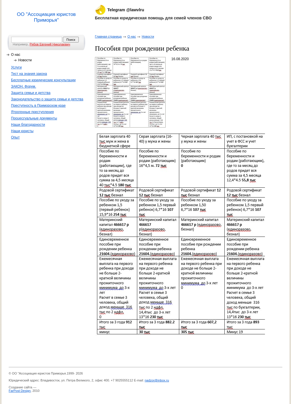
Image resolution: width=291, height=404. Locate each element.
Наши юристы (22, 131)
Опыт (15, 137)
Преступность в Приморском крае (38, 106)
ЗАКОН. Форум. (23, 86)
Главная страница (108, 36)
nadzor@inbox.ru (157, 380)
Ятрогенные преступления (32, 112)
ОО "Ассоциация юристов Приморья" (46, 17)
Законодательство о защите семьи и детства (47, 99)
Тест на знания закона (29, 74)
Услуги (16, 67)
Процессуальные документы (34, 118)
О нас (15, 55)
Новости (25, 60)
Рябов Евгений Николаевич (50, 44)
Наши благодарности (28, 125)
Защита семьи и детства (30, 93)
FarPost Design (20, 390)
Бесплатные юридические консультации (43, 80)
